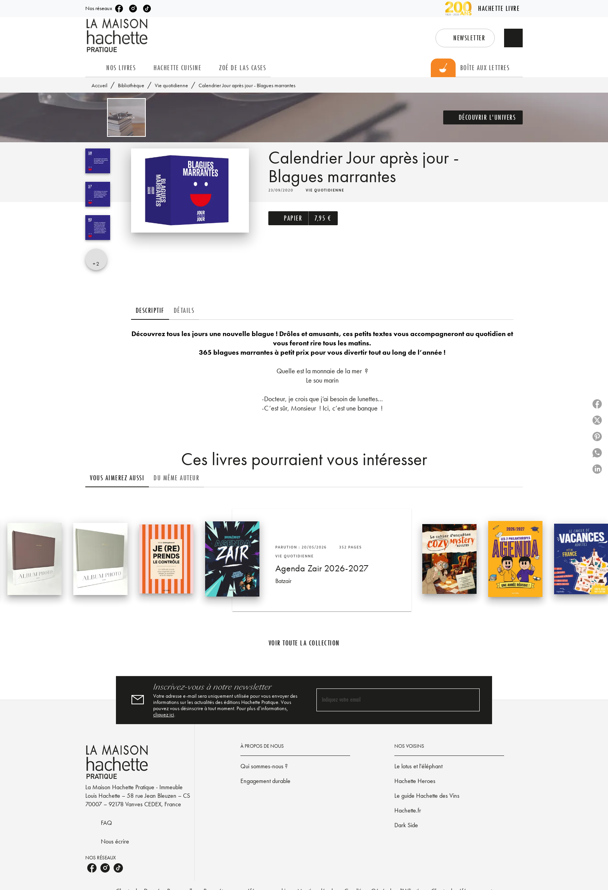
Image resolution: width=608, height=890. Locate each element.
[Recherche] (513, 38)
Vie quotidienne (171, 85)
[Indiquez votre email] (388, 699)
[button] (465, 38)
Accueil (99, 85)
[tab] (93, 68)
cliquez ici (163, 714)
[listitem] (119, 9)
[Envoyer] (470, 700)
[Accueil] (117, 35)
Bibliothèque (131, 85)
